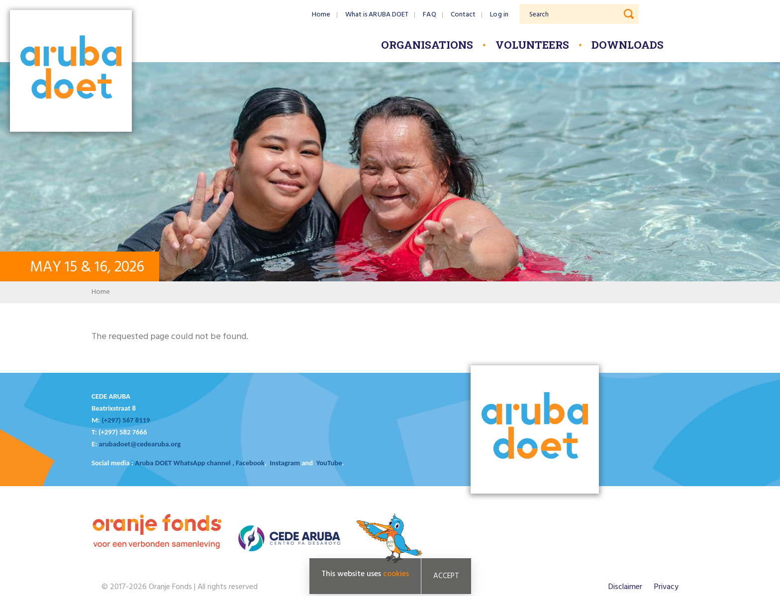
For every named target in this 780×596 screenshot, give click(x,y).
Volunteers (532, 45)
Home (321, 14)
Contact (463, 14)
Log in (499, 14)
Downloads (627, 45)
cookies (396, 574)
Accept (446, 577)
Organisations (427, 45)
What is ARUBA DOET (377, 14)
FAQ (429, 14)
